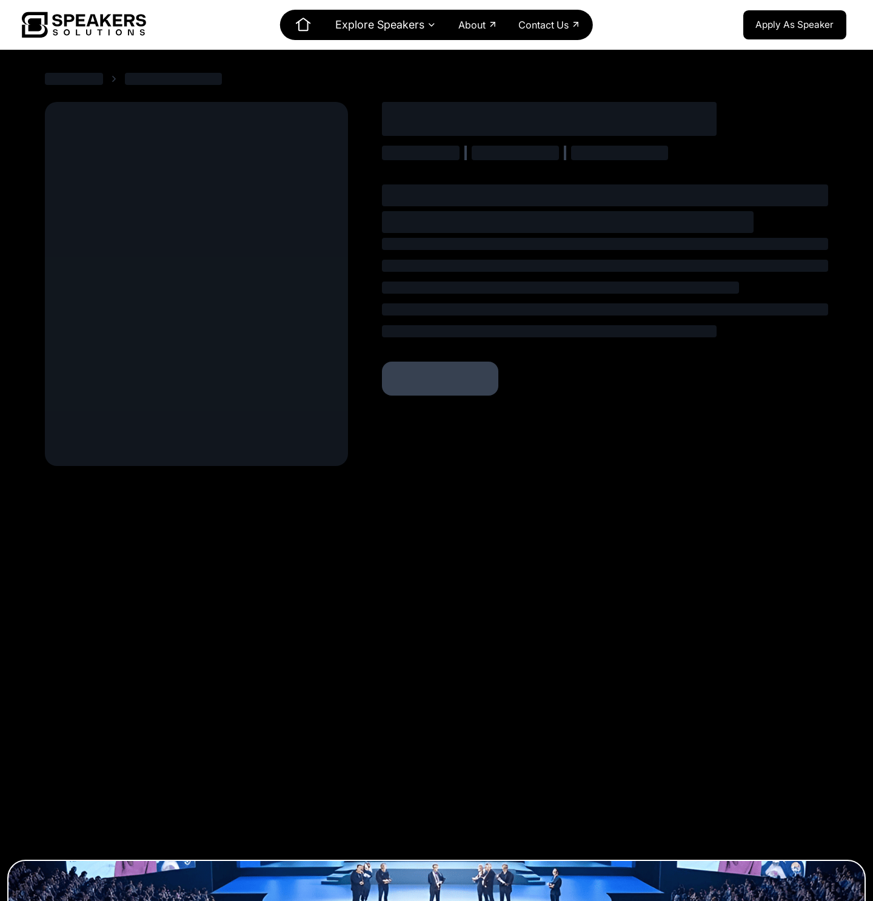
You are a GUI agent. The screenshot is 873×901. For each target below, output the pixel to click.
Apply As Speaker (794, 24)
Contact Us (549, 25)
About (478, 25)
